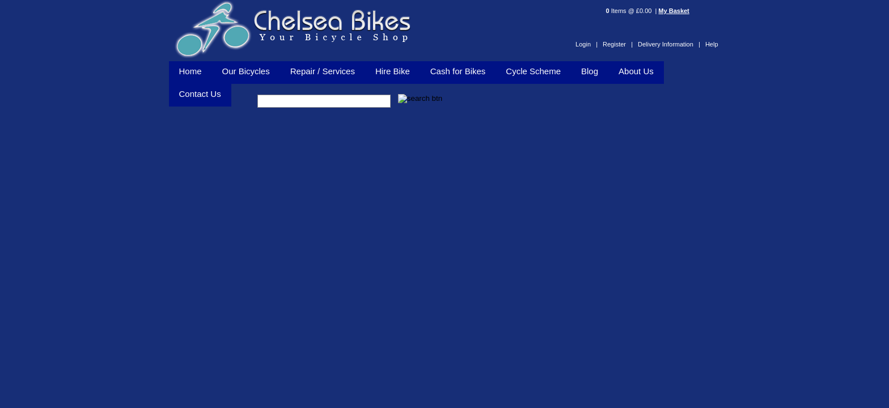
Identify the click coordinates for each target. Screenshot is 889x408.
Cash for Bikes (458, 71)
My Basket (673, 10)
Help (711, 44)
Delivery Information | (669, 44)
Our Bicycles (246, 71)
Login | (586, 44)
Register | (618, 44)
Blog (589, 71)
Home (190, 71)
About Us (636, 71)
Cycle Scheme (533, 71)
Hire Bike (392, 71)
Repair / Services (322, 71)
